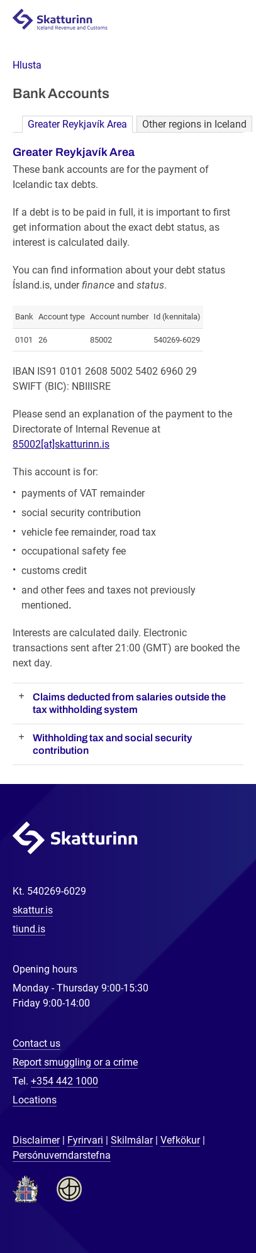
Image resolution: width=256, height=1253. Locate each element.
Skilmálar (132, 1140)
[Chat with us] (205, 1202)
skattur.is (33, 910)
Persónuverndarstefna (62, 1155)
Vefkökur (180, 1140)
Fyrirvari (85, 1140)
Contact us (36, 1043)
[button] (27, 65)
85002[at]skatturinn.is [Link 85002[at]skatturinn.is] (61, 444)
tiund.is (29, 929)
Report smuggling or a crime (75, 1062)
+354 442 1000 (64, 1081)
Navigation (232, 20)
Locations (35, 1100)
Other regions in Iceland (194, 124)
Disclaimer (36, 1140)
